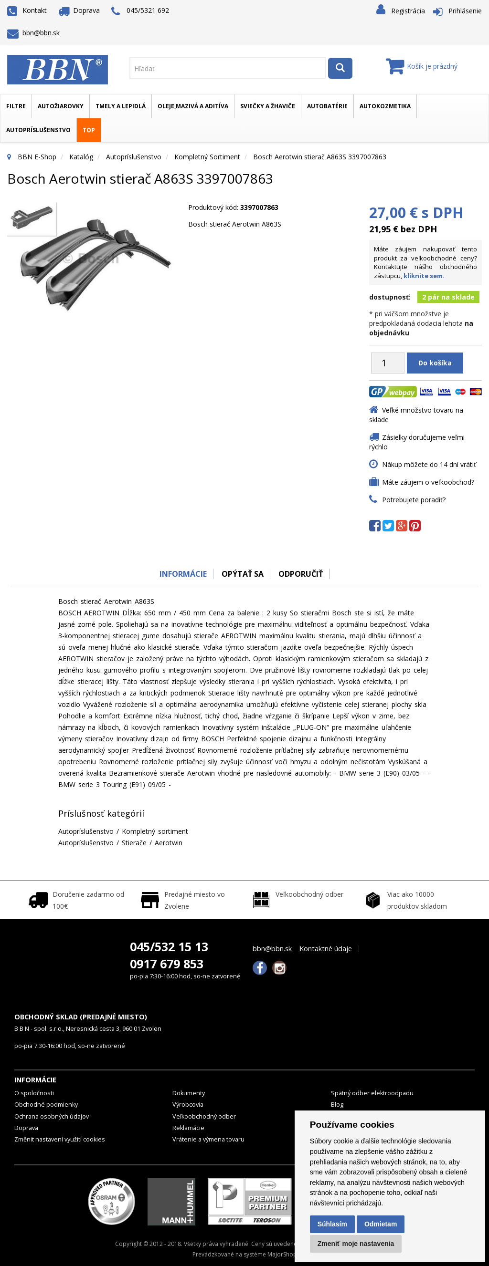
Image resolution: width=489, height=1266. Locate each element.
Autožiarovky (61, 106)
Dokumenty (188, 1093)
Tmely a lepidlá (121, 106)
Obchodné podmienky (46, 1104)
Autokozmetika (385, 106)
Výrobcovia (187, 1104)
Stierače (134, 842)
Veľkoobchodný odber (204, 1116)
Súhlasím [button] (332, 1224)
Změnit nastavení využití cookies (59, 1139)
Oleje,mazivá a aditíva (193, 106)
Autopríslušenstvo (38, 130)
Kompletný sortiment (207, 156)
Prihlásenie (465, 10)
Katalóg (81, 156)
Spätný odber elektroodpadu (372, 1093)
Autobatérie (327, 106)
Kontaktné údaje (325, 948)
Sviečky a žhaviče (267, 106)
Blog (337, 1104)
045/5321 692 (140, 11)
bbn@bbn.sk (33, 32)
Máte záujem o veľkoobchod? (428, 482)
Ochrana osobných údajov (51, 1116)
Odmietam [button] (380, 1224)
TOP (89, 130)
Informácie (180, 574)
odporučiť (302, 574)
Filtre (16, 106)
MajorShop (282, 1254)
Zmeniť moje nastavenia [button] (356, 1243)
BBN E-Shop (37, 156)
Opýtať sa (242, 574)
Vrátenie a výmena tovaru (208, 1139)
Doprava (79, 10)
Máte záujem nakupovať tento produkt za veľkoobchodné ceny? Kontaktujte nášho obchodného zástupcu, (425, 262)
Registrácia (408, 10)
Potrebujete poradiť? (414, 499)
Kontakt (27, 10)
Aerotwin (168, 842)
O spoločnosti (34, 1093)
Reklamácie (188, 1128)
